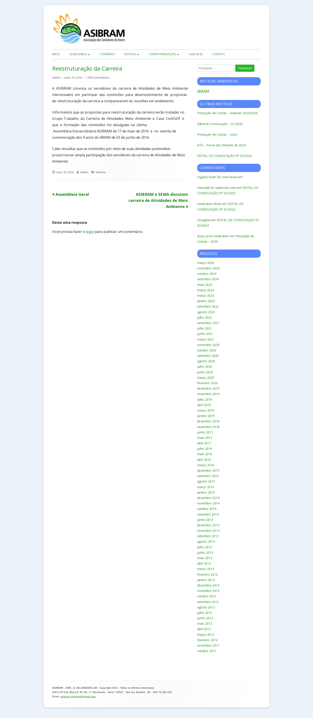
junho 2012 (205, 618)
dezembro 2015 (208, 470)
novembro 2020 (208, 345)
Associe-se (196, 54)
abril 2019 (204, 405)
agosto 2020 (206, 361)
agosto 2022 (206, 312)
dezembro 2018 (208, 421)
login (90, 231)
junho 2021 (205, 334)
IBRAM (203, 91)
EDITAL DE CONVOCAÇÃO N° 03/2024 (224, 156)
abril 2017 (204, 443)
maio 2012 (204, 623)
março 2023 (205, 295)
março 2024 (205, 290)
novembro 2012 (208, 591)
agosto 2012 (206, 607)
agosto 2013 (206, 541)
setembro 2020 (208, 356)
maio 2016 (204, 454)
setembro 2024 (208, 279)
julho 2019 (204, 399)
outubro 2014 (206, 509)
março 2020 (205, 377)
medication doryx (209, 204)
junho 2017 (205, 432)
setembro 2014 (208, 514)
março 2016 (205, 465)
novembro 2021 (208, 323)
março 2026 (205, 263)
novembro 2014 (208, 503)
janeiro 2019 (206, 416)
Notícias (130, 54)
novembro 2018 (208, 427)
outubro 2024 (206, 274)
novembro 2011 (208, 645)
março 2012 (205, 634)
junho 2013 (205, 552)
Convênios (107, 54)
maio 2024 (204, 285)
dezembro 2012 (208, 585)
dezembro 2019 (208, 388)
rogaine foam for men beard (217, 177)
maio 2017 (204, 438)
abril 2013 (204, 563)
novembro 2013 (208, 531)
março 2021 (205, 339)
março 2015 (205, 487)
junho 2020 (205, 372)
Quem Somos (78, 54)
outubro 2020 (206, 350)
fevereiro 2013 (207, 574)
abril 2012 (204, 629)
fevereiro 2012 (207, 640)
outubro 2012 (206, 596)
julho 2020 (204, 366)
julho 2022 (204, 317)
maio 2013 (204, 558)
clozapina (203, 220)
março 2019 (205, 410)
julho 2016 (204, 448)
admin (56, 77)
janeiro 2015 (206, 492)
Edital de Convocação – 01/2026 (220, 124)
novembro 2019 (208, 394)
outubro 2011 (206, 651)
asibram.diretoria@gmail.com (78, 696)
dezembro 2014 (208, 498)
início (56, 54)
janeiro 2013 (206, 580)
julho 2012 (204, 613)
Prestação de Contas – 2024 (217, 134)
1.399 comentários (97, 77)
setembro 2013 (208, 536)
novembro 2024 (208, 268)
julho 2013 (204, 547)
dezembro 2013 (208, 525)
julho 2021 (204, 328)
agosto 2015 (206, 481)
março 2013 (205, 569)
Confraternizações (162, 54)
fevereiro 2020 (207, 383)
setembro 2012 (208, 602)
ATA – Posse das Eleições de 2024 (221, 145)
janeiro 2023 (206, 301)
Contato (218, 54)
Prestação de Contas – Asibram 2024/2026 (227, 113)
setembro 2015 (208, 476)
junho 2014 (205, 520)
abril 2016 (204, 460)
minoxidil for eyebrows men (216, 188)
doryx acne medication (213, 236)
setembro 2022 (208, 306)
